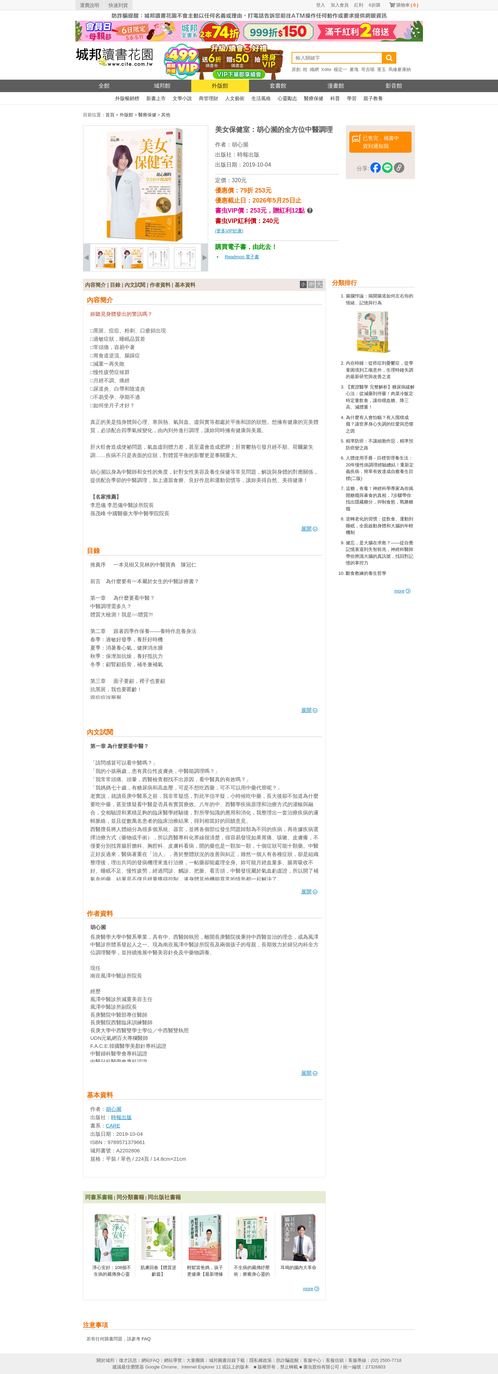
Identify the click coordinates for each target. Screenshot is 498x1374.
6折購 (374, 5)
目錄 (115, 285)
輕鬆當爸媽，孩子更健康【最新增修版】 (205, 1274)
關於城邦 (105, 1360)
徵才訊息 (128, 1360)
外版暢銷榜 (127, 98)
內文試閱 (134, 285)
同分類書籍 (130, 1197)
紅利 (358, 5)
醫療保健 (313, 98)
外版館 (220, 86)
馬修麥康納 (399, 69)
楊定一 (340, 69)
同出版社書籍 (164, 1197)
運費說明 (89, 5)
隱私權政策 (260, 1360)
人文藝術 (235, 98)
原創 (296, 69)
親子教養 (373, 98)
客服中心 (312, 1360)
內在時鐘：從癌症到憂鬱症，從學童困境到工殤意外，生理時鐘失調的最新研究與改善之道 (379, 369)
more (402, 591)
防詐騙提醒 (287, 1360)
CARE (113, 1125)
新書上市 (156, 98)
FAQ (146, 1338)
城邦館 (162, 86)
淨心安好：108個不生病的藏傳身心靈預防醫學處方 (111, 1274)
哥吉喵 (368, 69)
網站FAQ (150, 1360)
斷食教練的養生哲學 (366, 573)
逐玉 (381, 69)
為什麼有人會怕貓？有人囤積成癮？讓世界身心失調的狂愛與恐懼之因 (379, 424)
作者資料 (160, 285)
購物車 (407, 5)
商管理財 (208, 98)
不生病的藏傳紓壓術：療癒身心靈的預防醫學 (252, 1274)
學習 (352, 98)
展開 (309, 529)
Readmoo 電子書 (242, 256)
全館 (104, 86)
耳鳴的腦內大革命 (298, 1267)
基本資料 (185, 285)
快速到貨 (118, 5)
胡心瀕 (240, 145)
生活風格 (261, 98)
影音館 (394, 86)
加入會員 (340, 5)
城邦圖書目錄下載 (227, 1360)
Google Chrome (161, 1366)
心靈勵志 (287, 98)
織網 (314, 69)
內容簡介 (95, 285)
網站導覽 (173, 1360)
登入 (320, 5)
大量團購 (195, 1360)
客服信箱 (335, 1360)
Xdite (326, 69)
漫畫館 (336, 86)
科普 (335, 98)
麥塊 (354, 69)
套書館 (278, 86)
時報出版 (248, 155)
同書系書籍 (99, 1197)
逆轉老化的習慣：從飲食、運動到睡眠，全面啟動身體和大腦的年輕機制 (379, 525)
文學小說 (182, 98)
